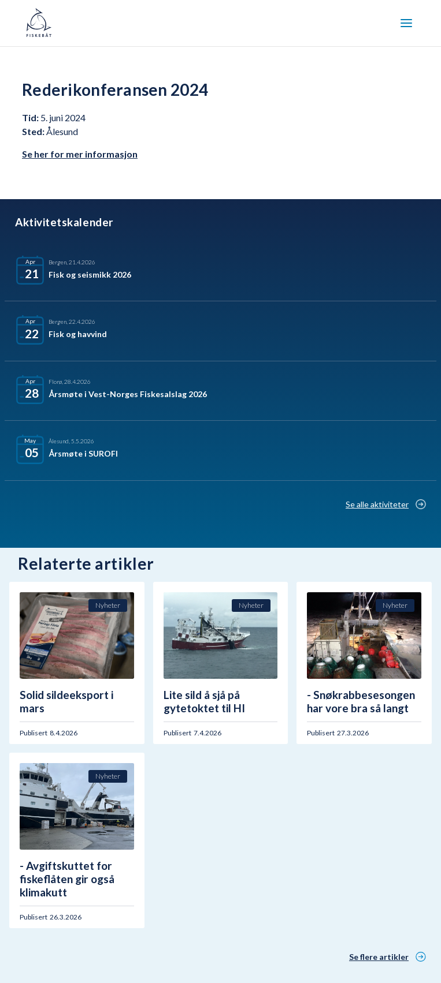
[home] (39, 23)
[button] (406, 23)
